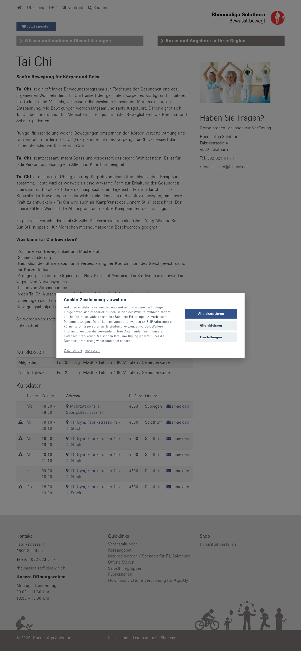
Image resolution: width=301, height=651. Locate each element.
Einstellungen (211, 337)
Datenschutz (73, 350)
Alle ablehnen (211, 325)
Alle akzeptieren (211, 313)
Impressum (92, 350)
